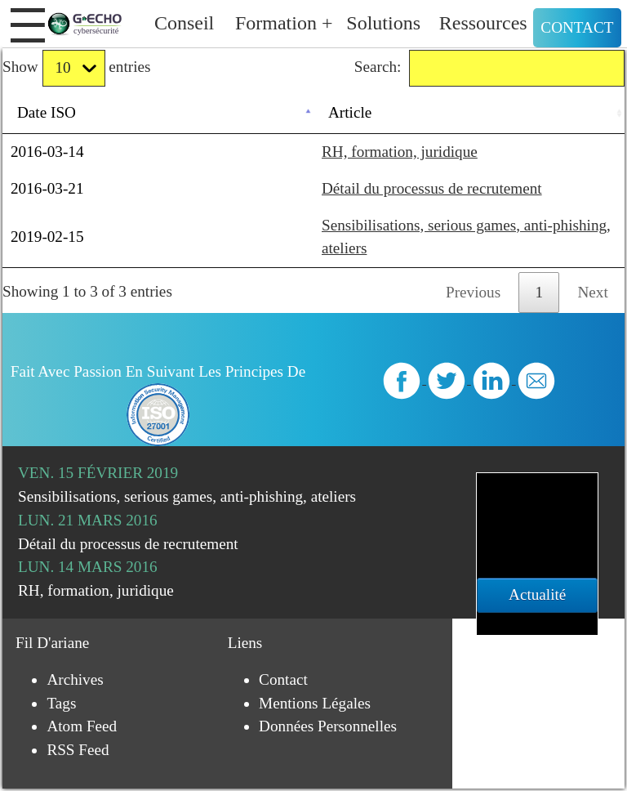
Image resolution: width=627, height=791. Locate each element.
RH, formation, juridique (400, 151)
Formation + (284, 23)
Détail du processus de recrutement (432, 188)
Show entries (76, 68)
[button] (28, 25)
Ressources (483, 23)
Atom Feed (82, 726)
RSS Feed (78, 749)
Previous (473, 292)
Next (593, 292)
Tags (61, 703)
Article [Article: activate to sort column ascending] (349, 112)
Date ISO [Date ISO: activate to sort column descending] (46, 112)
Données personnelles (328, 726)
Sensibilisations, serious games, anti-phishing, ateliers (187, 496)
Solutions (383, 23)
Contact (576, 27)
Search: (489, 68)
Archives (75, 679)
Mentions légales (315, 703)
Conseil (184, 23)
